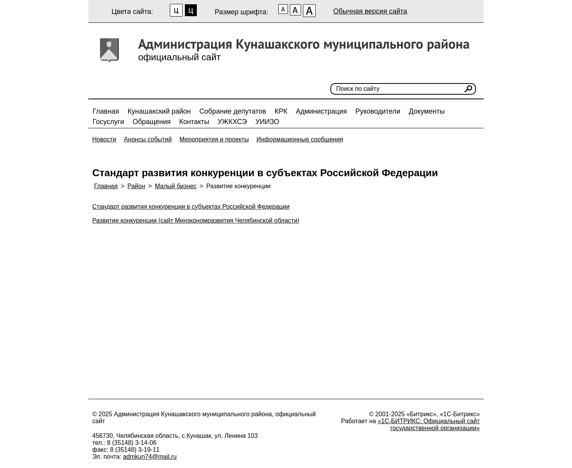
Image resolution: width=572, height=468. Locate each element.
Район (136, 186)
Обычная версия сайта (370, 11)
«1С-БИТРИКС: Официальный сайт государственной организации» (429, 424)
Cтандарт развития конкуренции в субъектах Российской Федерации (190, 206)
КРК (280, 111)
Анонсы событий (148, 139)
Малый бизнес (175, 186)
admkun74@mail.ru (150, 456)
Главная (106, 111)
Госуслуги (108, 122)
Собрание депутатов (233, 111)
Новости (104, 139)
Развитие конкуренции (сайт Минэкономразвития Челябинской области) (196, 220)
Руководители (378, 111)
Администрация (321, 111)
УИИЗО (267, 122)
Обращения (151, 122)
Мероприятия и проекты (214, 139)
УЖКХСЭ (232, 122)
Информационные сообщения (300, 139)
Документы (427, 111)
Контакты (194, 122)
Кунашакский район (159, 111)
